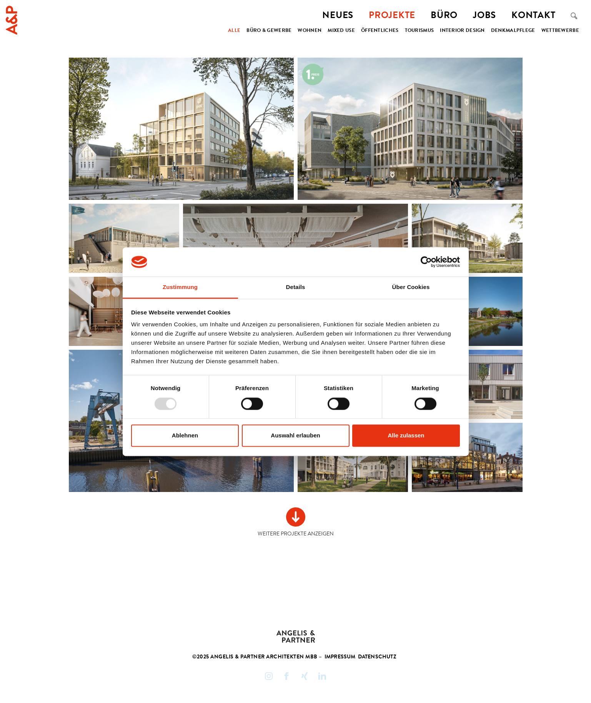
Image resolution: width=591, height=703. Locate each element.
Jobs (484, 16)
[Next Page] (295, 522)
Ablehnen (185, 435)
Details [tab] (295, 287)
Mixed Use (341, 30)
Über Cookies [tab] (411, 287)
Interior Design (462, 30)
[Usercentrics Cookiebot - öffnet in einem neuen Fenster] (426, 262)
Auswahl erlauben (295, 435)
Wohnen (309, 30)
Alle (234, 30)
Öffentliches (380, 30)
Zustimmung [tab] (180, 287)
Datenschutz (377, 657)
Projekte (392, 16)
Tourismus (419, 30)
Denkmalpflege (513, 30)
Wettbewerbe (560, 30)
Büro (444, 16)
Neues (337, 16)
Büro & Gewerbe (268, 30)
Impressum (340, 657)
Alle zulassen (406, 435)
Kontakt (533, 16)
